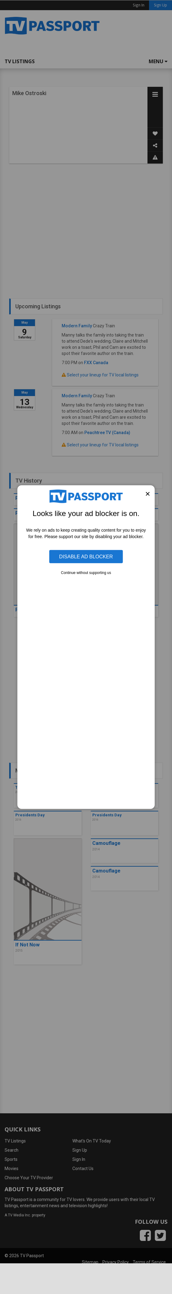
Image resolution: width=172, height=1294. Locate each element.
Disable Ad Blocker (86, 556)
